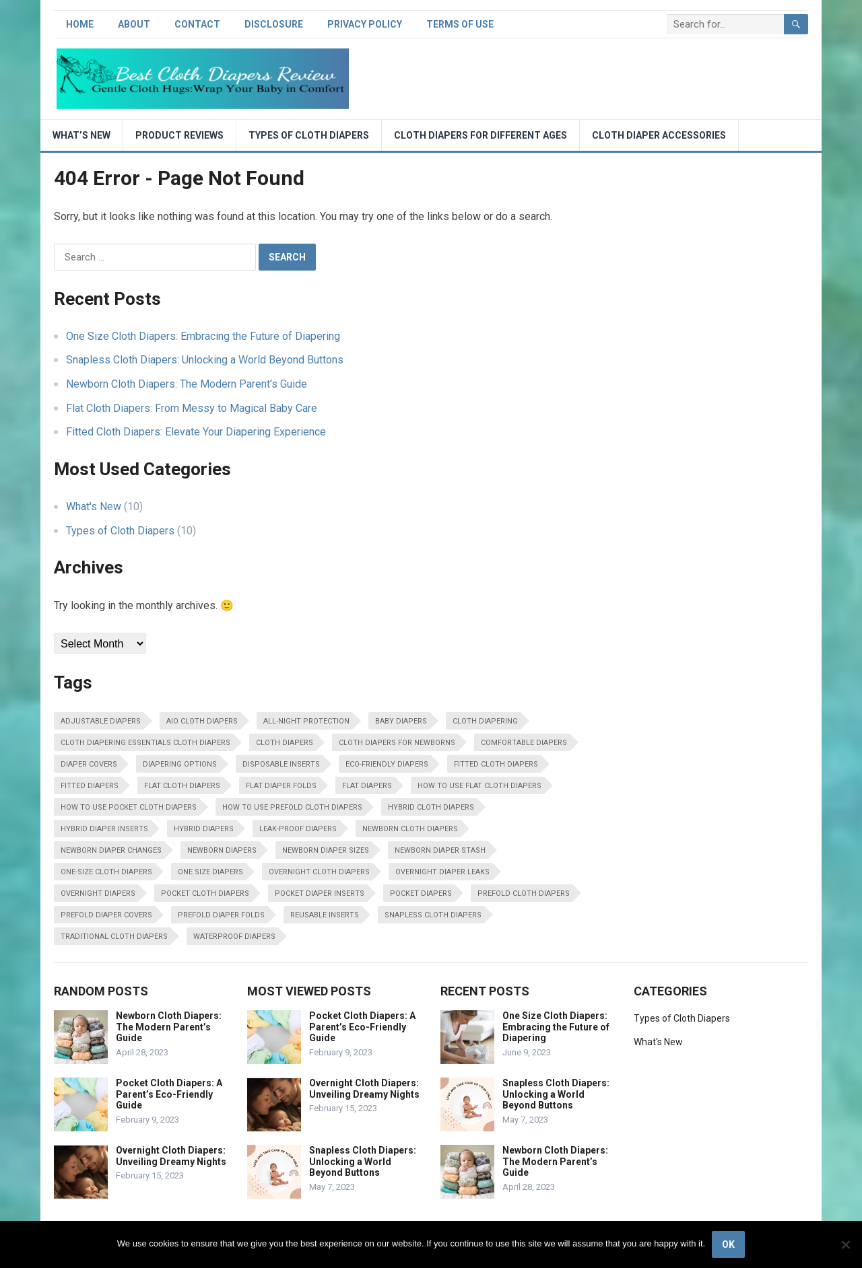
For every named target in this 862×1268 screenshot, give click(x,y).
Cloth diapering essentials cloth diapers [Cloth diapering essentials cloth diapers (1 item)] (145, 742)
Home (80, 24)
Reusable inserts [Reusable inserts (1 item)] (324, 915)
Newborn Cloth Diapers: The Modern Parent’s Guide (186, 384)
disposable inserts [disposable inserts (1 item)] (281, 764)
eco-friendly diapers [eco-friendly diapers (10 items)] (386, 764)
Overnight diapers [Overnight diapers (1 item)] (98, 893)
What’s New (81, 135)
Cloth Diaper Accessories (659, 135)
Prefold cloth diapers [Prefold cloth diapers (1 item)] (523, 893)
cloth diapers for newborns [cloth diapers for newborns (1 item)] (397, 742)
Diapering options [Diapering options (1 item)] (180, 764)
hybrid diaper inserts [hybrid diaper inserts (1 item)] (104, 828)
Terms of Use (460, 24)
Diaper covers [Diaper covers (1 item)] (89, 764)
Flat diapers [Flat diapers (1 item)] (367, 785)
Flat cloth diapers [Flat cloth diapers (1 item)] (182, 785)
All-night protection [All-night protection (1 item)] (306, 721)
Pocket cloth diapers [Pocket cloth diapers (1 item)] (205, 893)
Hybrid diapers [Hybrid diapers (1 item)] (204, 828)
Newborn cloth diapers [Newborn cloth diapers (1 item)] (410, 828)
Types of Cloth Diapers (308, 135)
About (134, 24)
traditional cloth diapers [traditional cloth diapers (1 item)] (114, 936)
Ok (728, 1244)
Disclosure (273, 24)
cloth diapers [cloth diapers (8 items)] (284, 742)
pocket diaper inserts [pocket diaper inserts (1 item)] (319, 893)
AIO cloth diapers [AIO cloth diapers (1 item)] (202, 721)
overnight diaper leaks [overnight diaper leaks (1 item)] (442, 872)
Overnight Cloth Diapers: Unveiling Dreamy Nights (171, 1156)
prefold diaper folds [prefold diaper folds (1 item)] (221, 915)
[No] (845, 1244)
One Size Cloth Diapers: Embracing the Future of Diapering (203, 336)
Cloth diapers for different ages (480, 135)
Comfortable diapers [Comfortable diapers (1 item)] (524, 742)
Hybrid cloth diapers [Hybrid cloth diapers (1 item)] (431, 807)
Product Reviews (179, 135)
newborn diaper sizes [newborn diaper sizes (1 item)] (325, 850)
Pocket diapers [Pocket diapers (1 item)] (421, 893)
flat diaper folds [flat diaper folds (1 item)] (281, 785)
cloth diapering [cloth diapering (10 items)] (485, 721)
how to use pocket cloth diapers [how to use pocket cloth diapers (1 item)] (129, 807)
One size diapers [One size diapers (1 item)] (210, 872)
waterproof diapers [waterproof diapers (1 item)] (234, 936)
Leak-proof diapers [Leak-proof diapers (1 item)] (298, 828)
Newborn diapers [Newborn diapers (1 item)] (222, 850)
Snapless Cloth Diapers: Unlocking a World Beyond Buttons (204, 359)
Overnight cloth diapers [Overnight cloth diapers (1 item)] (319, 872)
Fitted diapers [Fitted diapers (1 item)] (90, 785)
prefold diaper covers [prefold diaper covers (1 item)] (106, 915)
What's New (93, 506)
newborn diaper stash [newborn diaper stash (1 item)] (440, 850)
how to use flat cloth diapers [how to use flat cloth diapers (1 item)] (479, 785)
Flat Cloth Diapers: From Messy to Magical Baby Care (191, 408)
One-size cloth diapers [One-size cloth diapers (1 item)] (106, 872)
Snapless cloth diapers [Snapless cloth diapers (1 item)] (433, 915)
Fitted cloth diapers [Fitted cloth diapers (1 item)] (496, 764)
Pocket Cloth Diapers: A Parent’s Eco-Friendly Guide (169, 1094)
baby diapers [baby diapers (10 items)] (401, 721)
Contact (197, 24)
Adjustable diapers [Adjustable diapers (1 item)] (101, 721)
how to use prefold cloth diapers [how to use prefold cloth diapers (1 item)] (292, 807)
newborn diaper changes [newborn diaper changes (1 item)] (111, 850)
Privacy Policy (364, 24)
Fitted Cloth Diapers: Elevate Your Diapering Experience (196, 431)
